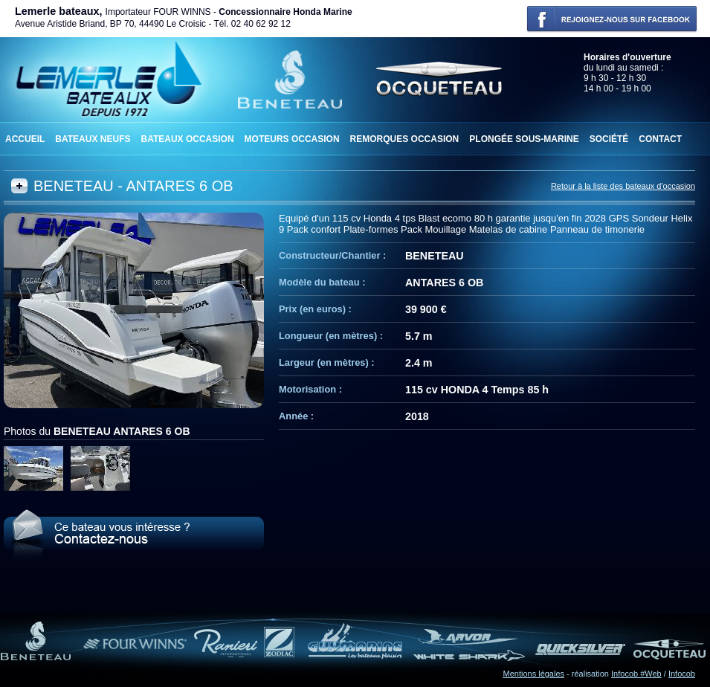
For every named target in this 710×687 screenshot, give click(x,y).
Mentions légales (534, 673)
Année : (296, 416)
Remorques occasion (404, 139)
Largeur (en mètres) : (327, 362)
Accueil (25, 139)
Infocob (681, 673)
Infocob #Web (636, 673)
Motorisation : (310, 389)
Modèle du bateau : (322, 282)
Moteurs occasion (292, 139)
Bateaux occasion (187, 139)
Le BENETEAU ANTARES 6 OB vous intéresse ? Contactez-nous (134, 535)
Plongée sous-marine (523, 139)
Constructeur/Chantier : (332, 255)
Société (609, 139)
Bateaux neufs (92, 139)
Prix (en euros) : (315, 309)
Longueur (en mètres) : (331, 335)
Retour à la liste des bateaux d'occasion (623, 185)
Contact (660, 139)
